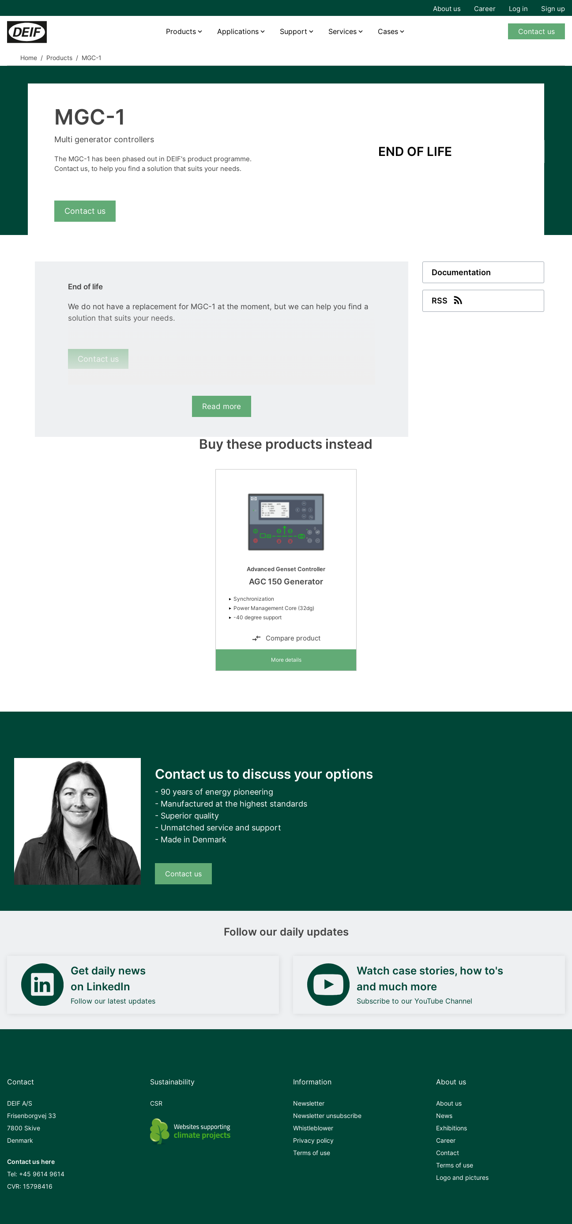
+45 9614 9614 (41, 1174)
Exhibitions (451, 1128)
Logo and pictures (462, 1177)
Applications (238, 31)
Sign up (553, 8)
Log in (518, 8)
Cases (388, 31)
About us (447, 8)
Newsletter (308, 1103)
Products (181, 31)
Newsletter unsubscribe (327, 1115)
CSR (156, 1103)
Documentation (461, 272)
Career (485, 8)
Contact (447, 1152)
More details (286, 659)
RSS (448, 300)
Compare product (286, 638)
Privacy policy (313, 1140)
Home (28, 57)
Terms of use (311, 1152)
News (444, 1115)
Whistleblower (313, 1128)
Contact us (536, 31)
